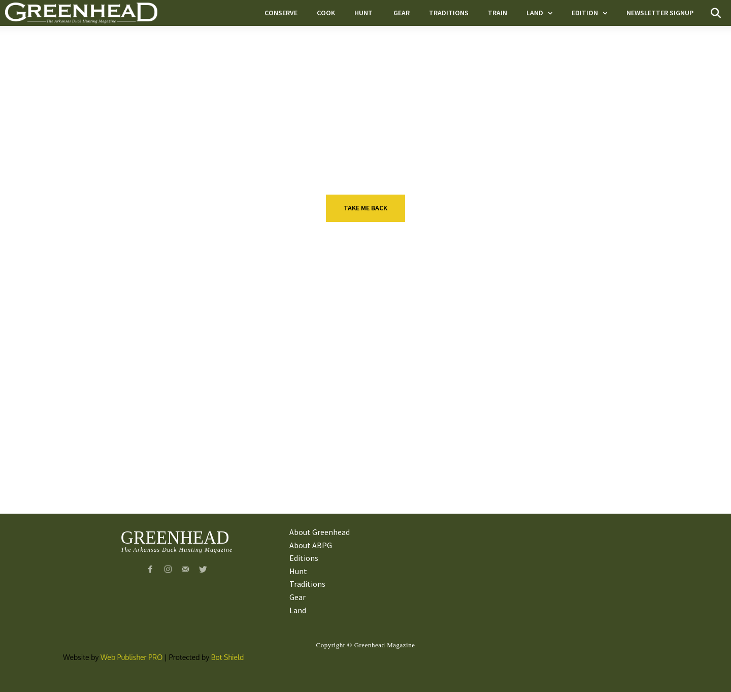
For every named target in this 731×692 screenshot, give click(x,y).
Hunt (147, 370)
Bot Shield (227, 657)
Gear (349, 440)
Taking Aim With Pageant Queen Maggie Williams (185, 390)
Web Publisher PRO (131, 657)
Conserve (156, 440)
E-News (353, 370)
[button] (716, 13)
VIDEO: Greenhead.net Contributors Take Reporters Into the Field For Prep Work (598, 467)
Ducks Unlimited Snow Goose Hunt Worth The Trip (193, 461)
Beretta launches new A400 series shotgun (393, 390)
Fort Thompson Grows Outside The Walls (382, 461)
